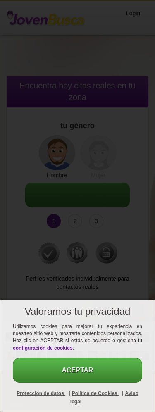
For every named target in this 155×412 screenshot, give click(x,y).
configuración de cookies (43, 348)
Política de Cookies (95, 393)
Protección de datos (41, 393)
